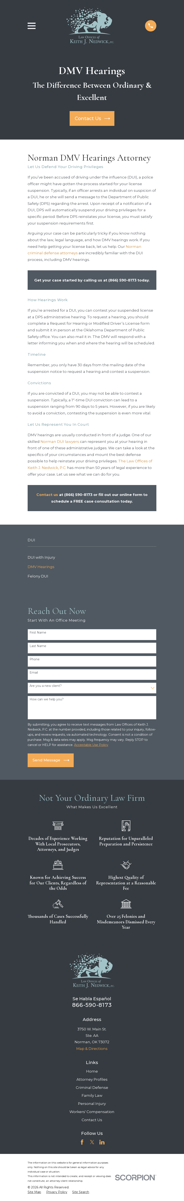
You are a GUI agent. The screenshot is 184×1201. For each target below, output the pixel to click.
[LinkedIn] (102, 1142)
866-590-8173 (92, 1005)
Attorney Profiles (92, 1079)
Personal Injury (92, 1103)
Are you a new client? (46, 686)
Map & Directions (92, 1048)
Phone (35, 659)
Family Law (92, 1095)
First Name (38, 632)
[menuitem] (92, 557)
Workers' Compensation (91, 1112)
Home (92, 1071)
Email (34, 672)
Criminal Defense (92, 1087)
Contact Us (92, 1120)
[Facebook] (82, 1142)
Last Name (38, 646)
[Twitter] (92, 1142)
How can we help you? (47, 699)
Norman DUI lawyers (59, 441)
